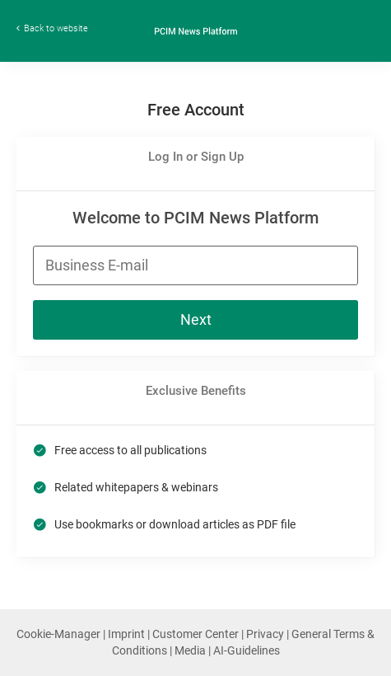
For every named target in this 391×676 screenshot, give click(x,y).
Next (196, 319)
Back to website (56, 28)
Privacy (266, 634)
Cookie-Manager (59, 634)
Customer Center (196, 634)
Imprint (127, 634)
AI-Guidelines (246, 650)
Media (191, 650)
